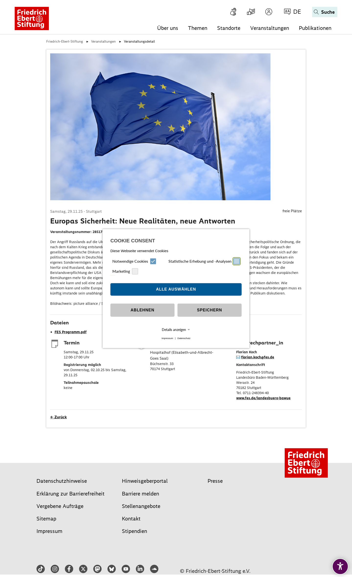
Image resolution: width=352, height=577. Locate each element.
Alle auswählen (176, 289)
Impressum (167, 338)
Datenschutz (183, 338)
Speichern (209, 310)
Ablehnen (142, 310)
